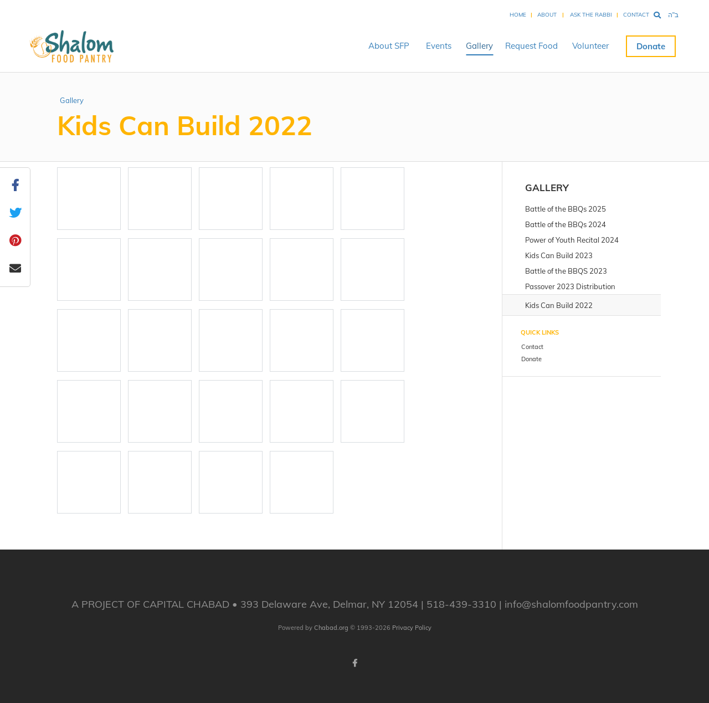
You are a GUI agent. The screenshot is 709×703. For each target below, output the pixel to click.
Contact (636, 14)
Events (438, 45)
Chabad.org (331, 628)
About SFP (388, 45)
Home (518, 14)
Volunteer (590, 45)
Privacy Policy (411, 628)
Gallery (479, 45)
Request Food (531, 45)
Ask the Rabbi (591, 14)
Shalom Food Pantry (66, 46)
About (547, 14)
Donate (650, 46)
